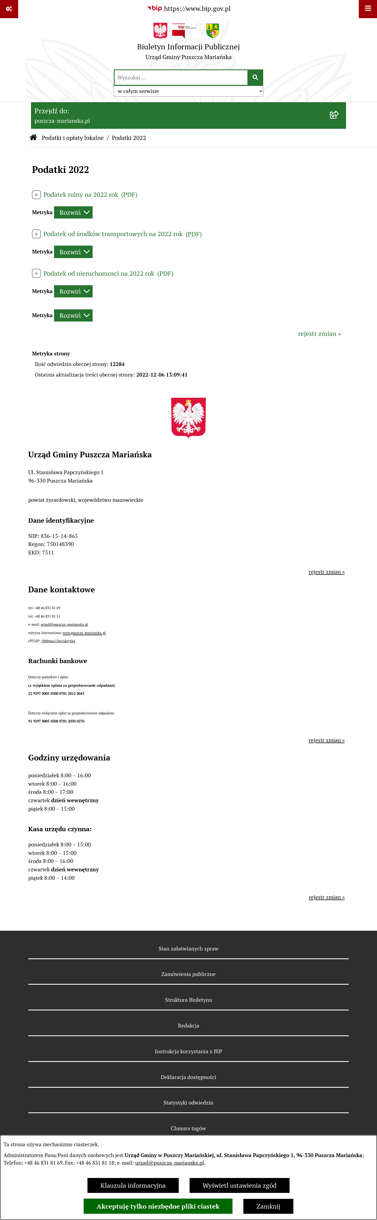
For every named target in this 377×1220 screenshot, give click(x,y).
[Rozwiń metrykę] (73, 212)
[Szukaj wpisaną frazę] (255, 77)
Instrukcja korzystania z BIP (188, 1051)
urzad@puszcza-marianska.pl (169, 1163)
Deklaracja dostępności (188, 1077)
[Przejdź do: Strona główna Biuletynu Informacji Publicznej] (33, 138)
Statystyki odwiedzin (188, 1102)
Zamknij (268, 1206)
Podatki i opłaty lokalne (73, 138)
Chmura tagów (188, 1128)
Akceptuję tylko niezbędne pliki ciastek (158, 1206)
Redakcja (188, 1025)
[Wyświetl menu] (368, 9)
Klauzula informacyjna (133, 1185)
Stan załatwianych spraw (189, 948)
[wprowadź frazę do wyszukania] (181, 77)
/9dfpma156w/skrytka (58, 641)
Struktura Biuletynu (188, 999)
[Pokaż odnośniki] (9, 9)
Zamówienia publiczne (188, 974)
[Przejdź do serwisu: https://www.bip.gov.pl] (188, 8)
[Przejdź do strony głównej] (188, 43)
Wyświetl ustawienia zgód (240, 1185)
